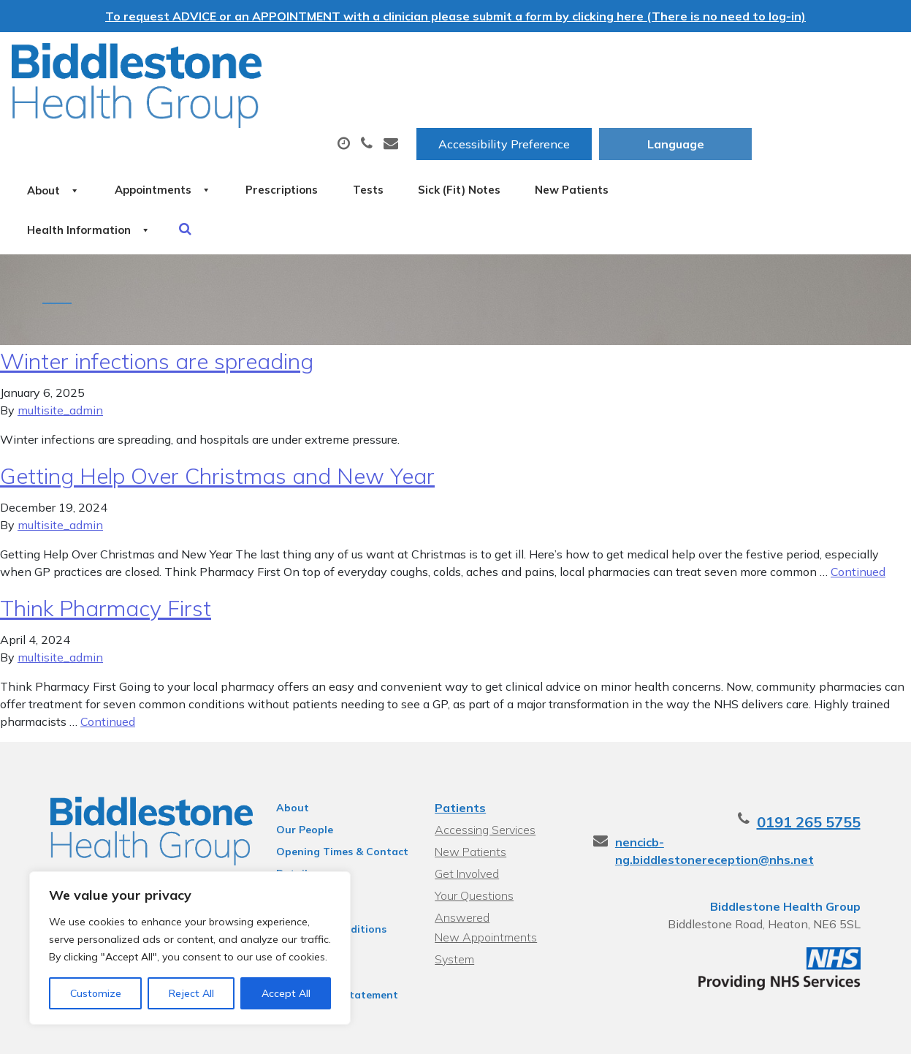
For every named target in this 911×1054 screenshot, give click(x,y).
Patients (459, 757)
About (209, 104)
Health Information (378, 155)
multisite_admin (60, 359)
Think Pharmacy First (105, 558)
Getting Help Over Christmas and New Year (217, 425)
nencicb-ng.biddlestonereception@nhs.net (753, 791)
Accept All (286, 993)
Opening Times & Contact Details (335, 803)
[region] (190, 948)
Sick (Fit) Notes (704, 104)
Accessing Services (484, 779)
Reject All (191, 993)
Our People (297, 779)
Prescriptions (483, 104)
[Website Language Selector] (823, 59)
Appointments (341, 104)
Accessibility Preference (651, 59)
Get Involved (466, 823)
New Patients (221, 155)
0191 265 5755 (825, 771)
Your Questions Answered (502, 845)
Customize (95, 993)
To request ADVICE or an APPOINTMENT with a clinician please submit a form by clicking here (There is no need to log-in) (455, 16)
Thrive (862, 1031)
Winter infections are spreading (156, 311)
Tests (590, 104)
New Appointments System (485, 869)
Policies (288, 842)
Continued (858, 521)
